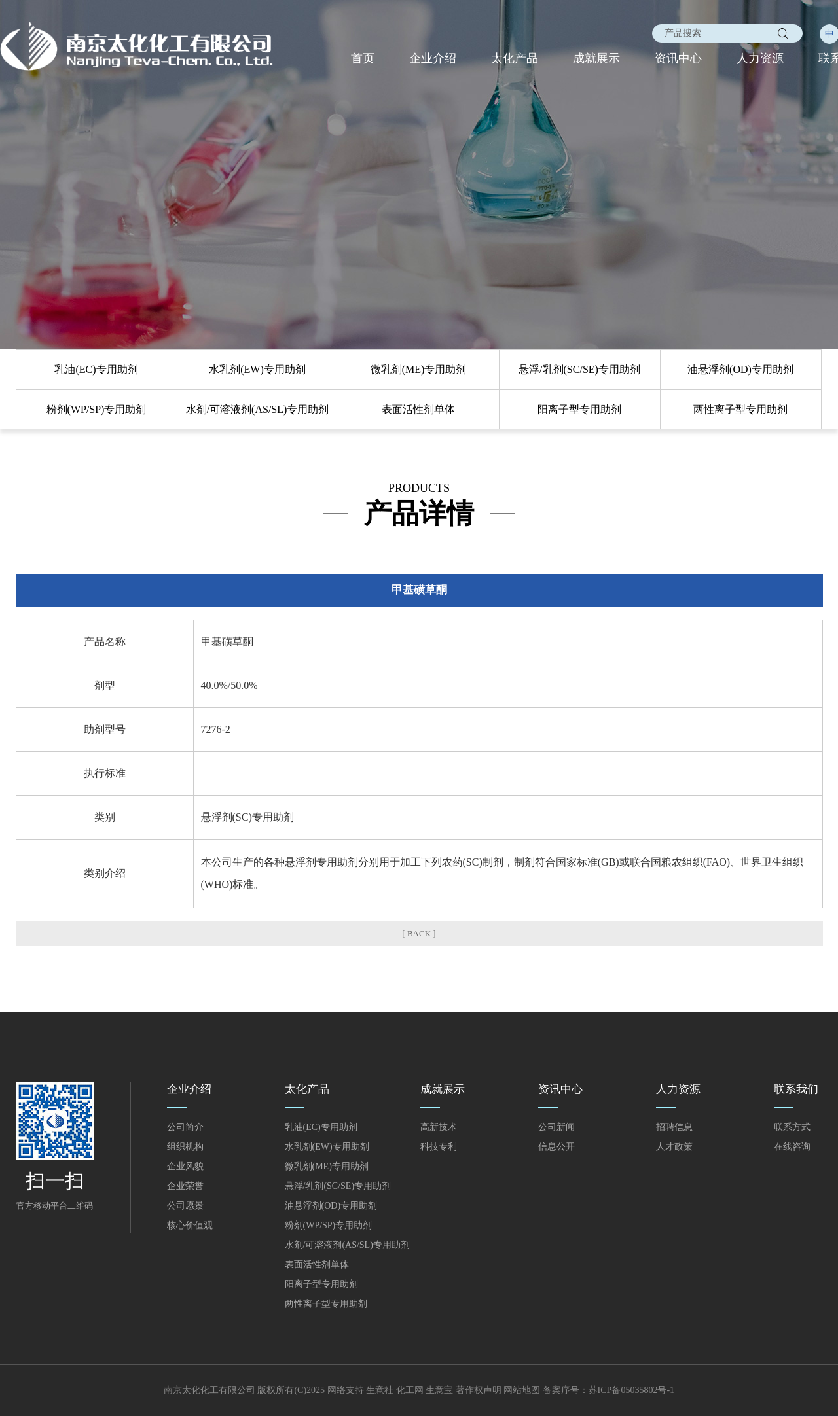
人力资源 (760, 58)
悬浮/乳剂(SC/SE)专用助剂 (579, 369)
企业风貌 (185, 1166)
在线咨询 (792, 1147)
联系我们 (796, 1089)
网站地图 (521, 1390)
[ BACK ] (418, 933)
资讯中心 (678, 58)
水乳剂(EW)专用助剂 (257, 369)
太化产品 (514, 58)
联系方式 (792, 1127)
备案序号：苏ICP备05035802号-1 (608, 1390)
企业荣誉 (185, 1186)
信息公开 (556, 1147)
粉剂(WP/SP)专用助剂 (96, 409)
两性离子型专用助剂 (740, 409)
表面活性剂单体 (418, 409)
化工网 (410, 1390)
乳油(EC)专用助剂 (95, 369)
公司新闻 (556, 1127)
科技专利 (438, 1147)
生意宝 (439, 1390)
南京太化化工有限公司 (209, 1390)
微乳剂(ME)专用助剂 (419, 369)
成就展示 (596, 58)
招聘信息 (674, 1127)
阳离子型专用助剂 (579, 409)
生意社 (379, 1390)
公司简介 (185, 1127)
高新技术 (438, 1127)
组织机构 (185, 1147)
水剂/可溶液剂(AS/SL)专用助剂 (257, 409)
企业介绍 (432, 58)
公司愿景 (185, 1206)
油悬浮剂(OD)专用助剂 (740, 369)
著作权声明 (478, 1390)
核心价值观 (190, 1225)
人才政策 (674, 1147)
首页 (362, 58)
